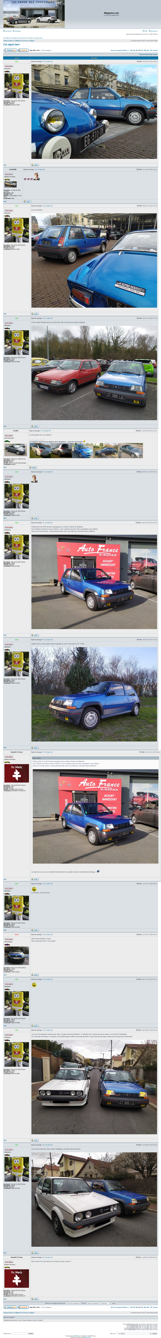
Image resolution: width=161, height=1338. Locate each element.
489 (148, 50)
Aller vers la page (116, 50)
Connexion (7, 31)
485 (137, 50)
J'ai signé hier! (11, 44)
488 (145, 50)
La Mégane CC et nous (20, 40)
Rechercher (153, 31)
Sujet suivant (153, 54)
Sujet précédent (144, 54)
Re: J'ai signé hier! (48, 61)
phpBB (74, 1336)
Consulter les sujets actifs (34, 38)
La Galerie (31, 40)
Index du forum (8, 40)
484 (134, 50)
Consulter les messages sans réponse (14, 38)
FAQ (145, 31)
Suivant (155, 50)
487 (142, 50)
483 (131, 50)
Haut (5, 165)
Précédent (124, 50)
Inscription (17, 31)
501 (151, 50)
